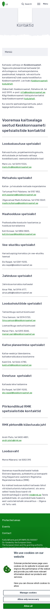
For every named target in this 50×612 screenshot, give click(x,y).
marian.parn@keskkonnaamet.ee (18, 334)
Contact (6, 533)
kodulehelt (29, 98)
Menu (42, 4)
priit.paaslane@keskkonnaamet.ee (19, 195)
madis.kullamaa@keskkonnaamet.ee (20, 203)
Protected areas (11, 520)
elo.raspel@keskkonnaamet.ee (17, 393)
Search (28, 4)
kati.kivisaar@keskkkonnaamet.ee (19, 234)
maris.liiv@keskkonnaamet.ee (16, 167)
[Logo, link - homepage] (5, 3)
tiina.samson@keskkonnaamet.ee (18, 320)
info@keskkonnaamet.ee (33, 92)
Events (6, 526)
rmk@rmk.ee (35, 495)
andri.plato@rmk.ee (11, 440)
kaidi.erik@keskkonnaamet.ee (16, 365)
